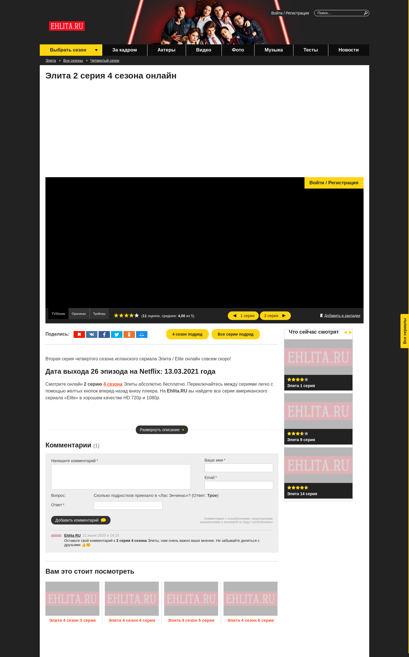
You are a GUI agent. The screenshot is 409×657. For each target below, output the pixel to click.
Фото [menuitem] (238, 50)
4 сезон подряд (187, 334)
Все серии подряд (236, 334)
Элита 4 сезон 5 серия (191, 620)
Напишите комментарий (73, 460)
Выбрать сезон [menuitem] (68, 50)
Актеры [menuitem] (167, 50)
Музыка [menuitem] (274, 50)
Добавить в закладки (342, 315)
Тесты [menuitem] (311, 50)
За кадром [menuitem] (124, 50)
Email (209, 477)
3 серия (271, 315)
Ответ (56, 505)
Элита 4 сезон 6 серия (250, 620)
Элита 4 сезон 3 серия (72, 620)
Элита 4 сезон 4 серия (131, 620)
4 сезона (112, 384)
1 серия (248, 315)
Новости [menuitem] (349, 50)
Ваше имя (213, 460)
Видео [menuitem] (203, 50)
